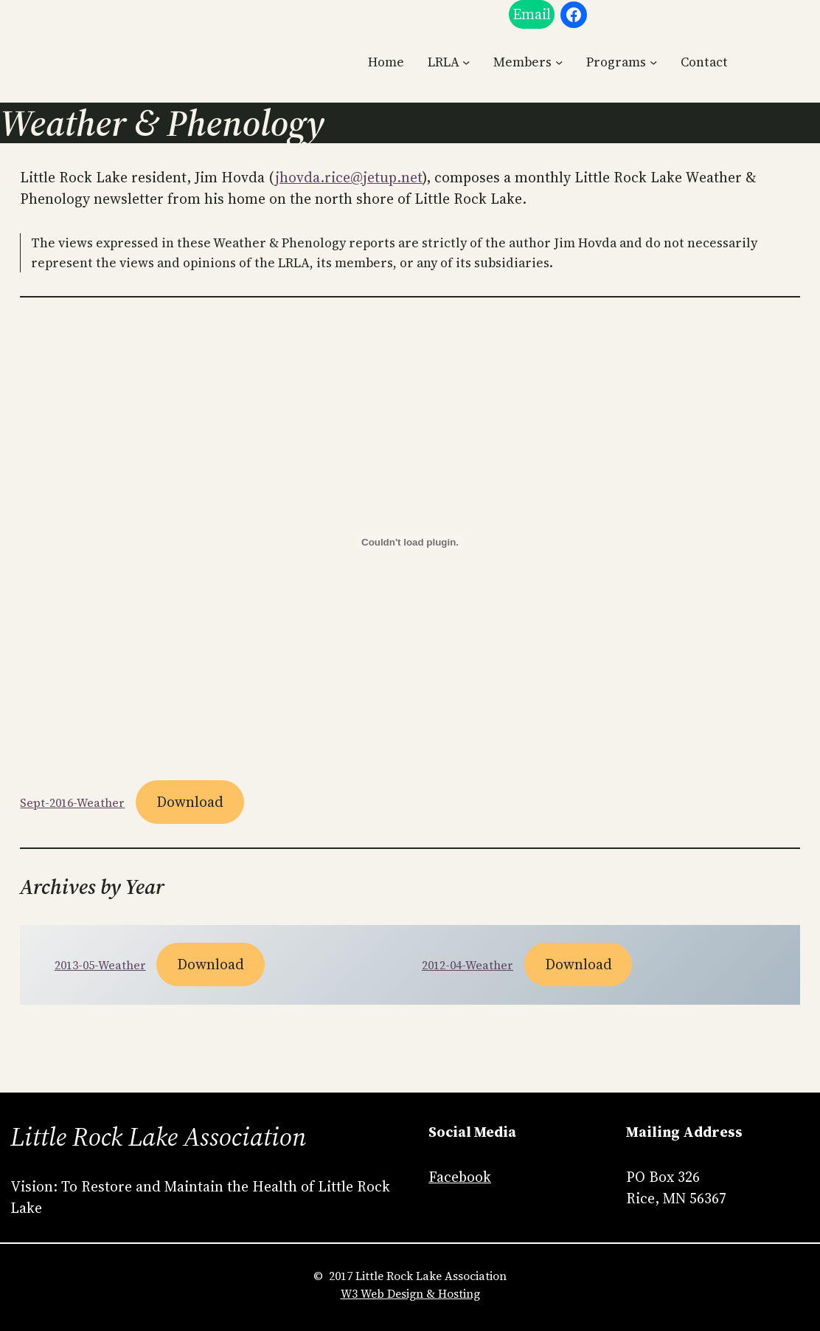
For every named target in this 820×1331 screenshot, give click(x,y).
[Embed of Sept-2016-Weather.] (409, 542)
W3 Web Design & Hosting (410, 1293)
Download (189, 802)
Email (531, 14)
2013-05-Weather (100, 965)
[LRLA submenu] (466, 62)
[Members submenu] (559, 62)
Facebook (459, 1177)
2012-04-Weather (467, 965)
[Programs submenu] (653, 62)
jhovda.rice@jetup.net (349, 178)
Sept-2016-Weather (72, 803)
